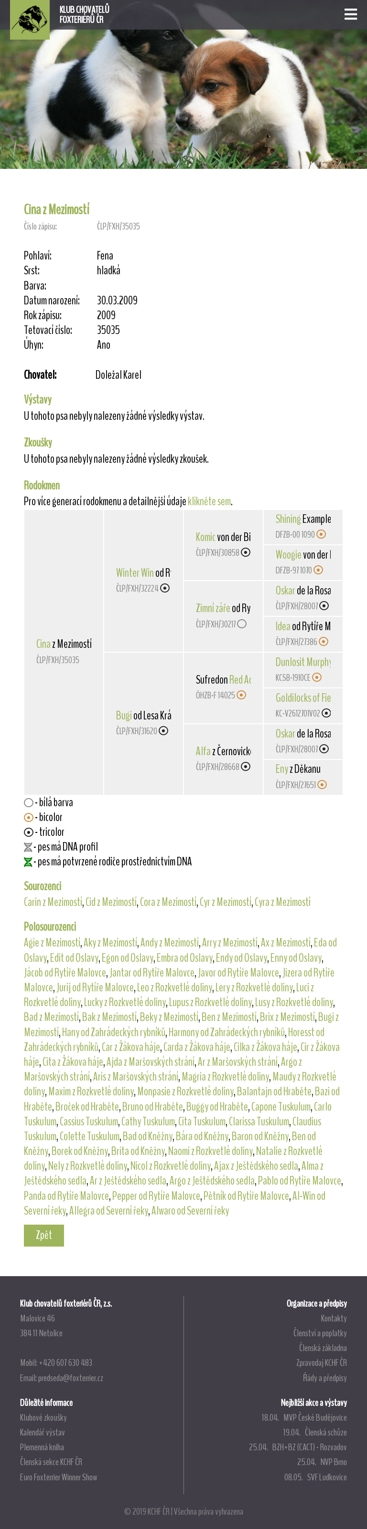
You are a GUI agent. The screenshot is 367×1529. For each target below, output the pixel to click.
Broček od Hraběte (87, 1107)
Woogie (289, 555)
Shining (288, 519)
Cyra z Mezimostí (283, 902)
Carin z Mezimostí (53, 902)
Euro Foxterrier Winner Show (58, 1477)
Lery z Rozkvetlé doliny (254, 987)
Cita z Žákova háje (73, 1062)
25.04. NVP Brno (322, 1461)
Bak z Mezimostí (109, 1017)
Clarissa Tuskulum (259, 1121)
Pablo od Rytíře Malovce (299, 1181)
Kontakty (334, 1318)
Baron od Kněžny (260, 1136)
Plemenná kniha (42, 1447)
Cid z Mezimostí (111, 902)
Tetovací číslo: (48, 330)
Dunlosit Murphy (304, 662)
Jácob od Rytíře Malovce (65, 973)
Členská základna (323, 1347)
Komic (206, 537)
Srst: (32, 270)
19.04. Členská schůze (315, 1432)
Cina (43, 644)
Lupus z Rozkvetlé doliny (210, 1002)
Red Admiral (249, 680)
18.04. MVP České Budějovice (304, 1417)
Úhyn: (33, 345)
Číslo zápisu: (40, 226)
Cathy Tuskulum (148, 1121)
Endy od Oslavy (241, 958)
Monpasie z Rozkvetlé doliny (185, 1091)
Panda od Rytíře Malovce (66, 1196)
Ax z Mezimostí (286, 943)
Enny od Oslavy (296, 958)
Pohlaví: (38, 256)
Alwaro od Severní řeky (190, 1211)
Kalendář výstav (42, 1432)
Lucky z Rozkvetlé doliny (125, 1002)
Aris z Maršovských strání (135, 1077)
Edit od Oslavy (74, 958)
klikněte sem (209, 501)
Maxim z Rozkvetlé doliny (91, 1091)
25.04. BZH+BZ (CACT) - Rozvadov (298, 1447)
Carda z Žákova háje (196, 1047)
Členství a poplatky (320, 1333)
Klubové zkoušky (43, 1417)
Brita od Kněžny (138, 1151)
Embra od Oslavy (185, 958)
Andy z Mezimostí (169, 943)
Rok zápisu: (43, 315)
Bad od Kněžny (148, 1136)
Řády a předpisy (325, 1377)
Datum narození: (52, 300)
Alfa (203, 751)
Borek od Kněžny (80, 1151)
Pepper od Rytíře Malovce (156, 1196)
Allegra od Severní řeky (108, 1211)
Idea (283, 626)
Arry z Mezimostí (230, 943)
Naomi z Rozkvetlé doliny (210, 1151)
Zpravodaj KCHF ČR (321, 1362)
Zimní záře (213, 608)
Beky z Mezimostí (169, 1017)
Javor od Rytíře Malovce (238, 973)
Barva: (35, 286)
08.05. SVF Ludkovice (315, 1477)
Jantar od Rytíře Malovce (151, 973)
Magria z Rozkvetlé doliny (225, 1077)
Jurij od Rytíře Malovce (95, 987)
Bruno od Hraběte (152, 1107)
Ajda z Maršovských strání (150, 1062)
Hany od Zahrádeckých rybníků (113, 1032)
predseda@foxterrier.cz (70, 1377)
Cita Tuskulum (202, 1121)
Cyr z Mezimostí (225, 902)
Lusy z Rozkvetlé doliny (294, 1002)
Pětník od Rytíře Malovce (246, 1196)
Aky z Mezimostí (110, 943)
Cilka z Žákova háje (265, 1047)
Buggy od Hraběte (217, 1107)
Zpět (44, 1235)
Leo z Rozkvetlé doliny (174, 987)
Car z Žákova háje (131, 1047)
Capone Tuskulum (281, 1107)
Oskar (285, 590)
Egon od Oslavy (127, 958)
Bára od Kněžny (202, 1136)
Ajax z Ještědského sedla (256, 1166)
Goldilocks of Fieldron (312, 698)
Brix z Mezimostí (287, 1017)
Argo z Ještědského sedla (212, 1181)
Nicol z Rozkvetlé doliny (170, 1166)
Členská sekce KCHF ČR (51, 1461)
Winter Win (135, 573)
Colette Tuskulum (89, 1136)
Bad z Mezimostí (51, 1017)
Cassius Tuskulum (89, 1121)
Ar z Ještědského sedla (128, 1181)
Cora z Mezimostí (168, 902)
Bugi (124, 715)
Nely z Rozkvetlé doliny (87, 1166)
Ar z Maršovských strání (238, 1062)
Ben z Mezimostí (229, 1017)
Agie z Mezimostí (52, 943)
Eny (282, 769)
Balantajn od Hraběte (274, 1091)
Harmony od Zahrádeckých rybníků (227, 1032)
